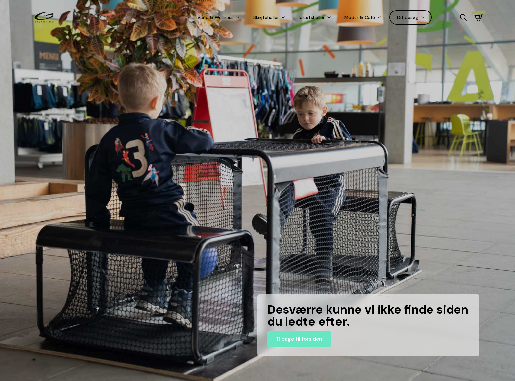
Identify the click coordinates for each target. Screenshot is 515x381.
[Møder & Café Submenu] (380, 17)
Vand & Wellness (215, 17)
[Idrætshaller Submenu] (330, 17)
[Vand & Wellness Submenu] (239, 17)
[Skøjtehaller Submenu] (284, 17)
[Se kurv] (479, 17)
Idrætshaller (312, 17)
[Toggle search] (463, 17)
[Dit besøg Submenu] (423, 17)
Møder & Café (359, 17)
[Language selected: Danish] (446, 17)
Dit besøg (407, 17)
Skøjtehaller (266, 17)
